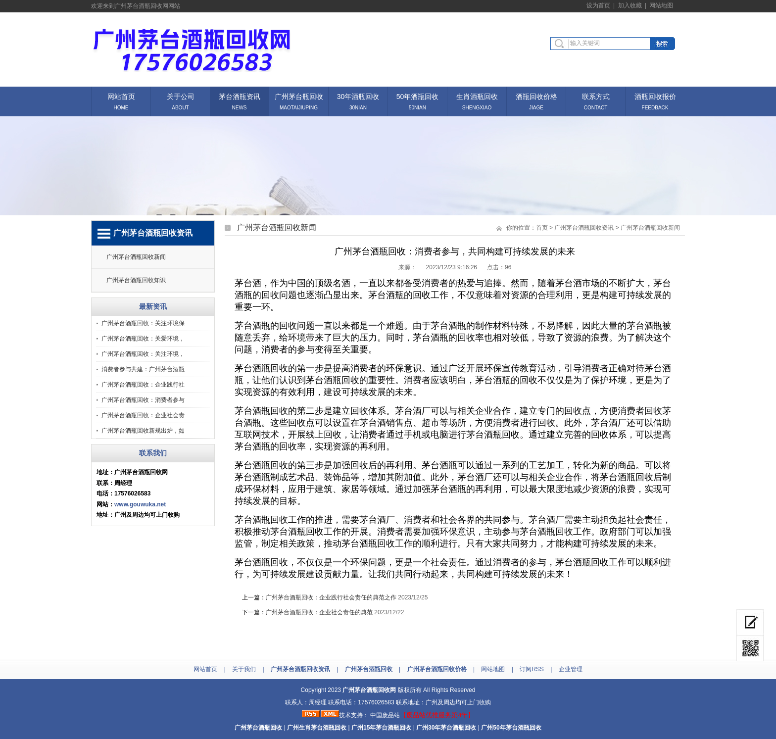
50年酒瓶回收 (417, 96)
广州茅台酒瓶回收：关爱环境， (143, 338)
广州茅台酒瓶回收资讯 (584, 227)
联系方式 (596, 96)
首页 (542, 227)
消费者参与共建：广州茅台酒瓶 (143, 369)
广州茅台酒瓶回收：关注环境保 (143, 323)
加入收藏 (630, 5)
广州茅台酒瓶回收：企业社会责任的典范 (319, 612)
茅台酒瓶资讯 (239, 96)
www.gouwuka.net (140, 504)
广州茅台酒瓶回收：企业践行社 (143, 384)
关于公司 (180, 96)
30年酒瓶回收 (358, 96)
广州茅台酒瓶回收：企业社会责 (143, 415)
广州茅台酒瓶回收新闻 (136, 256)
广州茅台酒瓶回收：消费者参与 (143, 399)
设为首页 (598, 5)
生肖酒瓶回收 (477, 96)
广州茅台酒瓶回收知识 (136, 280)
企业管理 (570, 669)
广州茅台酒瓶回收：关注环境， (143, 353)
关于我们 (244, 669)
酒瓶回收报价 (655, 96)
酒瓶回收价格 (536, 96)
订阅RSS (532, 669)
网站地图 (661, 5)
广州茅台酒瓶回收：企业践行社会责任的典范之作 (331, 597)
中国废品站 (385, 715)
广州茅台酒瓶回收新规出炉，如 (143, 430)
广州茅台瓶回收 (299, 96)
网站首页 (121, 96)
